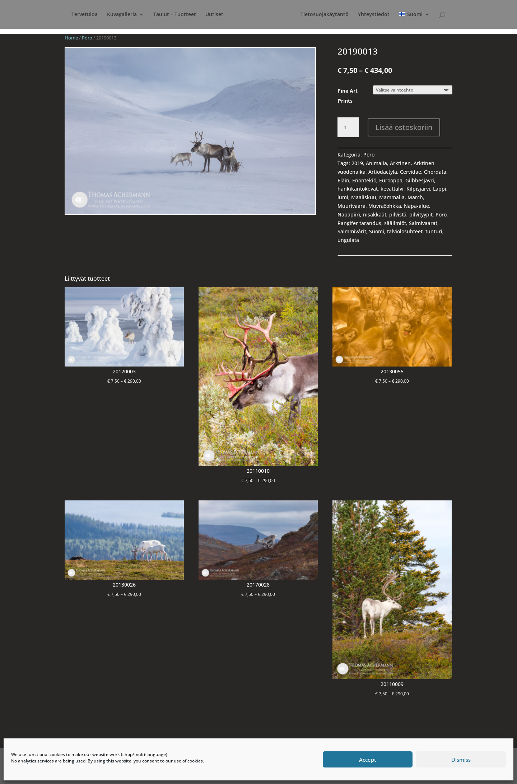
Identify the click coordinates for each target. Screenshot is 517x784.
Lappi (439, 188)
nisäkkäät (374, 214)
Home (71, 37)
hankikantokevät (357, 188)
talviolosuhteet (405, 231)
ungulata (348, 240)
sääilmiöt (395, 223)
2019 (357, 163)
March (415, 197)
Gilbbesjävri (419, 180)
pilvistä (397, 214)
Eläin (343, 180)
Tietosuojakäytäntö (347, 15)
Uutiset (208, 15)
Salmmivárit (351, 231)
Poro (87, 37)
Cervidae (410, 171)
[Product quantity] (348, 127)
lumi (342, 197)
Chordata (435, 171)
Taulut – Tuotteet (168, 15)
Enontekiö (364, 180)
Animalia (376, 163)
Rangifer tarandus (359, 223)
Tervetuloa (78, 15)
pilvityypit (421, 214)
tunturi (433, 231)
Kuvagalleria (115, 15)
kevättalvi (392, 188)
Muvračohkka (384, 205)
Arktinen (400, 163)
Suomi (376, 231)
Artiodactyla (382, 171)
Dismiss (461, 759)
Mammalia (392, 197)
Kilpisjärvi (418, 188)
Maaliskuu (363, 197)
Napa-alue (416, 205)
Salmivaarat (423, 223)
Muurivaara (351, 205)
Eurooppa (390, 180)
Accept (367, 759)
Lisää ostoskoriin (404, 127)
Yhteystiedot (396, 15)
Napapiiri (348, 214)
